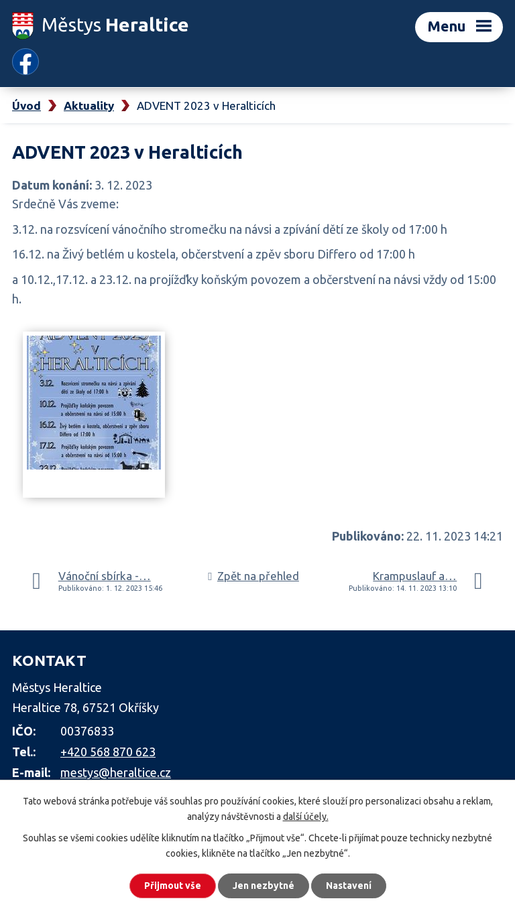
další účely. (306, 816)
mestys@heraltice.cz (115, 772)
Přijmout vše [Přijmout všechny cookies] (172, 885)
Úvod (26, 105)
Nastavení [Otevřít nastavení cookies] (348, 885)
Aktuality (89, 105)
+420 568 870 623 (108, 751)
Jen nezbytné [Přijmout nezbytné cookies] (263, 885)
